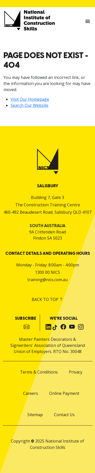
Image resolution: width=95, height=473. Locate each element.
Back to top (47, 299)
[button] (87, 21)
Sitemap (35, 414)
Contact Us (64, 414)
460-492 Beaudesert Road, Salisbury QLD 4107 (47, 212)
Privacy (75, 372)
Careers (30, 393)
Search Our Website (29, 105)
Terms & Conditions (39, 372)
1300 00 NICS (47, 272)
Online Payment (64, 393)
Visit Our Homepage (30, 99)
